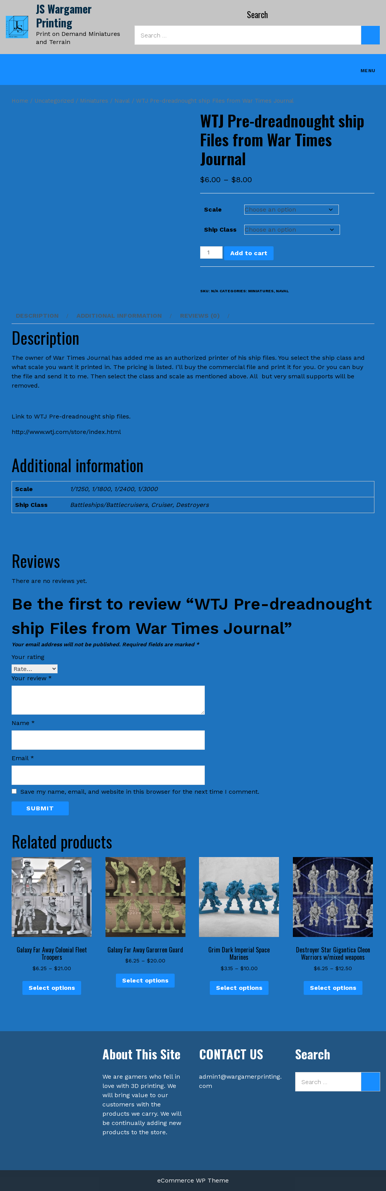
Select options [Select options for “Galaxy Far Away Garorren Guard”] (145, 980)
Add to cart (248, 253)
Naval (122, 100)
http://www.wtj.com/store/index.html (66, 431)
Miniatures (94, 100)
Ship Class (220, 229)
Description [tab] (37, 315)
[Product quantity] (211, 252)
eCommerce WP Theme (193, 1180)
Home (20, 100)
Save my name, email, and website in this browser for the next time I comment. (139, 792)
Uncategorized (54, 100)
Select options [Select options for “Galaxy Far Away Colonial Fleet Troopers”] (52, 987)
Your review (32, 678)
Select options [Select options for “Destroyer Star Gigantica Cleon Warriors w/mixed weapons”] (333, 987)
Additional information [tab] (119, 315)
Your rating (28, 657)
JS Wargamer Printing (64, 15)
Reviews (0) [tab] (200, 315)
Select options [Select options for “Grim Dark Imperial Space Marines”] (239, 987)
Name (23, 723)
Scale (213, 209)
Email (23, 758)
